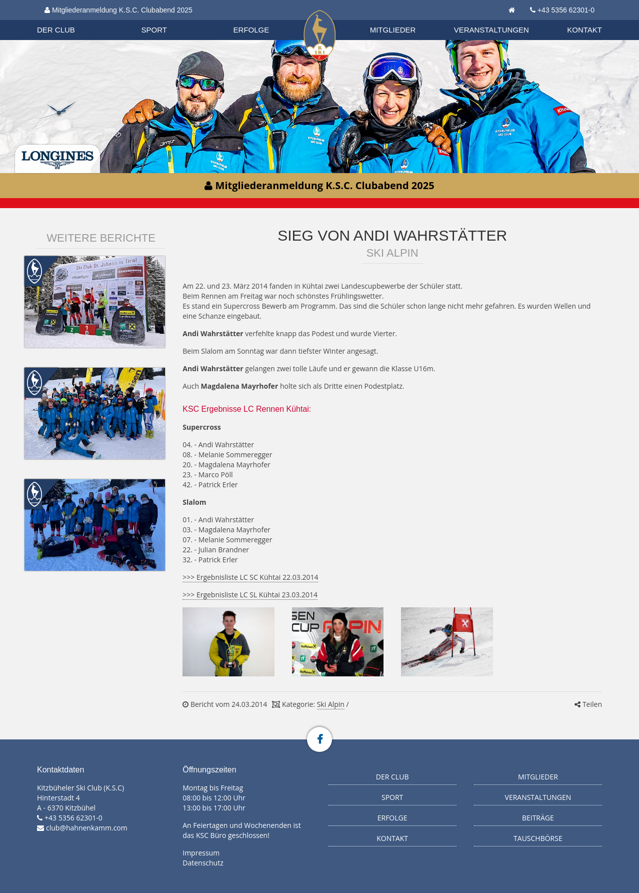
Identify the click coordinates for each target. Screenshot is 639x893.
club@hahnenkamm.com (87, 827)
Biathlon (65, 19)
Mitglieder (393, 30)
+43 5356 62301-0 (566, 10)
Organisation (65, 20)
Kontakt (584, 30)
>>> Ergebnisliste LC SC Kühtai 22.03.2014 (250, 577)
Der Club (56, 30)
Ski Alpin (330, 704)
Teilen (588, 704)
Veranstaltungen (491, 30)
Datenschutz (202, 862)
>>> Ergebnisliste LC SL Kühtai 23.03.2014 (250, 594)
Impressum (201, 852)
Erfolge (252, 30)
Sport (154, 30)
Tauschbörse (538, 838)
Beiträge (538, 817)
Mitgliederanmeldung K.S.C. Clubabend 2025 (118, 10)
